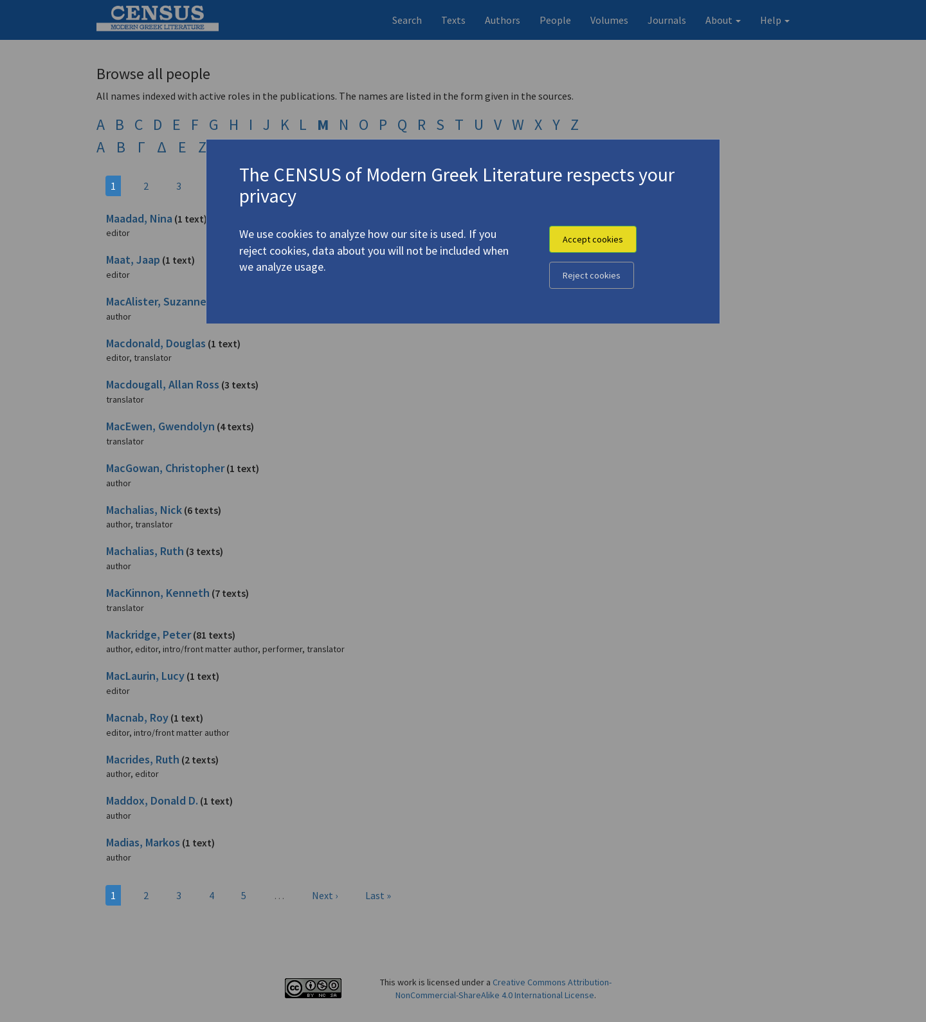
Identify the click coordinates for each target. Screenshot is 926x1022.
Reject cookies (592, 275)
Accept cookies (593, 239)
